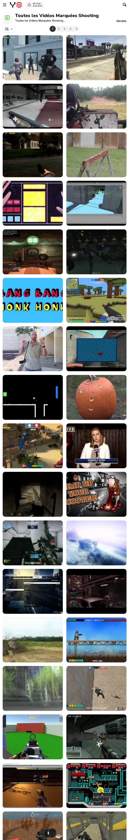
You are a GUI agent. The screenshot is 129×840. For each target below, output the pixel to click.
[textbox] (9, 29)
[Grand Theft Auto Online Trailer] (96, 251)
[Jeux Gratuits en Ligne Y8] (16, 4)
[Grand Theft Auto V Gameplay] (33, 591)
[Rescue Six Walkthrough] (33, 57)
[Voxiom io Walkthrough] (96, 300)
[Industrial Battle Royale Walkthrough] (96, 348)
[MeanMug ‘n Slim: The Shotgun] (33, 203)
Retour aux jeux (37, 4)
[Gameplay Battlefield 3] (33, 542)
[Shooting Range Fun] (96, 106)
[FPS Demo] (96, 736)
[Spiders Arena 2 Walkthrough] (33, 736)
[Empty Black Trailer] (33, 397)
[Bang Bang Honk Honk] (33, 300)
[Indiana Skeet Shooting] (33, 640)
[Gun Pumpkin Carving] (96, 397)
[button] (121, 21)
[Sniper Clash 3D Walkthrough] (33, 445)
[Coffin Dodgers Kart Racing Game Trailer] (96, 494)
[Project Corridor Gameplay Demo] (96, 203)
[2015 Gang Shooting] (96, 445)
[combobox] (9, 29)
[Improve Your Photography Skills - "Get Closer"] (33, 348)
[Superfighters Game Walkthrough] (96, 785)
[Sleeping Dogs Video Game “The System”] (96, 591)
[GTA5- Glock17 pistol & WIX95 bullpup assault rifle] (33, 251)
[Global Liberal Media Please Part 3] (33, 688)
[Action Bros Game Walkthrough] (96, 640)
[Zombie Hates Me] (33, 785)
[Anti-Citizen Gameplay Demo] (33, 494)
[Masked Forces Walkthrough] (96, 688)
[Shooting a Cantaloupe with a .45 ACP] (96, 154)
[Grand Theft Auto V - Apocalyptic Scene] (96, 542)
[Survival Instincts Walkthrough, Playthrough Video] (33, 154)
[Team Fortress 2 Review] (33, 106)
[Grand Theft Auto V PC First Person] (96, 57)
